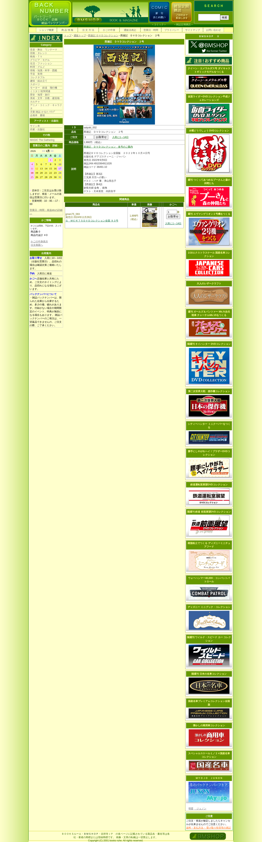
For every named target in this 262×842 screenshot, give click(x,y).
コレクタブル (37, 77)
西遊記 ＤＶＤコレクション (103, 35)
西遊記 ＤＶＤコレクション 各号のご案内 (108, 146)
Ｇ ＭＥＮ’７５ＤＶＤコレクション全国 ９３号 (92, 220)
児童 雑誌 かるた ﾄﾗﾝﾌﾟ (42, 111)
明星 (191, 808)
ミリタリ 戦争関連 (40, 91)
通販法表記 (130, 30)
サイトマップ (192, 30)
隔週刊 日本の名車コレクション (208, 673)
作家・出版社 (37, 129)
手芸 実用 (36, 73)
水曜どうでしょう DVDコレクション (209, 130)
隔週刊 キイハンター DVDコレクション (209, 344)
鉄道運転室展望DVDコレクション (208, 484)
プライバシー (171, 30)
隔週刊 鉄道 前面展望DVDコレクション (209, 511)
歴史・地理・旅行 (40, 94)
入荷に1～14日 (120, 137)
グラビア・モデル (40, 60)
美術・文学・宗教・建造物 (45, 98)
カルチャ (35, 101)
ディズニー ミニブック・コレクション (209, 607)
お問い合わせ (213, 30)
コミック (159, 24)
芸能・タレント (38, 53)
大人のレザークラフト (209, 283)
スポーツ (35, 84)
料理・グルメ (37, 67)
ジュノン (200, 808)
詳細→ (56, 145)
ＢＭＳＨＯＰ (91, 833)
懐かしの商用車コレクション (209, 725)
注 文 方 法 (88, 30)
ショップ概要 (46, 30)
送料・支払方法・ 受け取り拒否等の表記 (208, 827)
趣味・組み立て (38, 80)
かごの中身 (109, 30)
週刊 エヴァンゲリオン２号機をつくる (209, 213)
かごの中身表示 (39, 241)
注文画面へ (37, 245)
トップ (67, 35)
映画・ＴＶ (36, 56)
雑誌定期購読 (183, 24)
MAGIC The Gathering (42, 140)
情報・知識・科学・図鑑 (43, 70)
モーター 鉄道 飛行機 (43, 87)
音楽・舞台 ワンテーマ (43, 49)
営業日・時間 (150, 30)
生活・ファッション (41, 63)
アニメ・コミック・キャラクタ (46, 107)
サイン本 (35, 126)
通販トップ (80, 35)
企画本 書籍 (37, 115)
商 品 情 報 (67, 30)
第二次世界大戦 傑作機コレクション (209, 391)
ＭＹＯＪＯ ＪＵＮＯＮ (208, 778)
